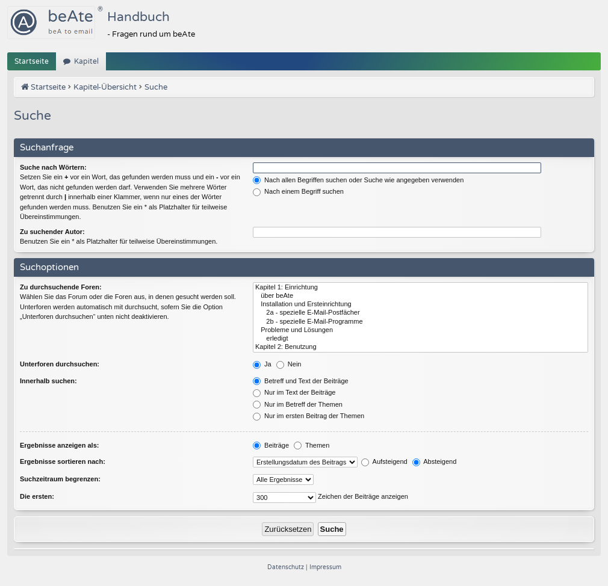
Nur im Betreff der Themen (298, 404)
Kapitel (86, 61)
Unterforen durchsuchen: (59, 364)
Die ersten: (37, 496)
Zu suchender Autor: (52, 231)
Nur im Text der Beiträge (294, 392)
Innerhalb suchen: (48, 380)
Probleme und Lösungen (420, 330)
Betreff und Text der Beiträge (301, 380)
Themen (311, 445)
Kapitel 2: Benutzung (420, 347)
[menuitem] (286, 567)
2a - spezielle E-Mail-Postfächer (420, 313)
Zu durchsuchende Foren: (61, 287)
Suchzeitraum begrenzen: (60, 479)
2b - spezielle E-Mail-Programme (420, 322)
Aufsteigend (384, 461)
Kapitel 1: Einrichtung (420, 287)
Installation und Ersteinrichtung (420, 304)
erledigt (420, 339)
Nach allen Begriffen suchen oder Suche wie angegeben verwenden (358, 180)
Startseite (31, 61)
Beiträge (271, 445)
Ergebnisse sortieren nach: (62, 461)
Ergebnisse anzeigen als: (59, 445)
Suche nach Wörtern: (53, 167)
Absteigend (434, 461)
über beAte (420, 296)
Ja (262, 364)
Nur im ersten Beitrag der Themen (308, 415)
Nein (289, 364)
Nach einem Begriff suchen (298, 191)
